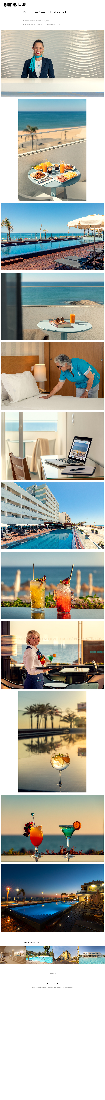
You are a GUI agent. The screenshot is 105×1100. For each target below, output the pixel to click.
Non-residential (83, 5)
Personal (91, 5)
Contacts (98, 5)
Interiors (74, 5)
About (60, 5)
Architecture (67, 5)
